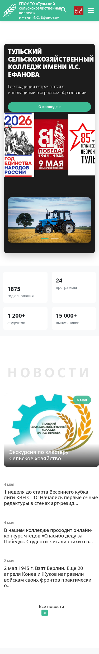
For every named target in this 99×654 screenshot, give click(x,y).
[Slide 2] (55, 238)
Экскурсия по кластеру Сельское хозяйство (38, 455)
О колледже (50, 106)
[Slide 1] (45, 238)
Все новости (51, 610)
